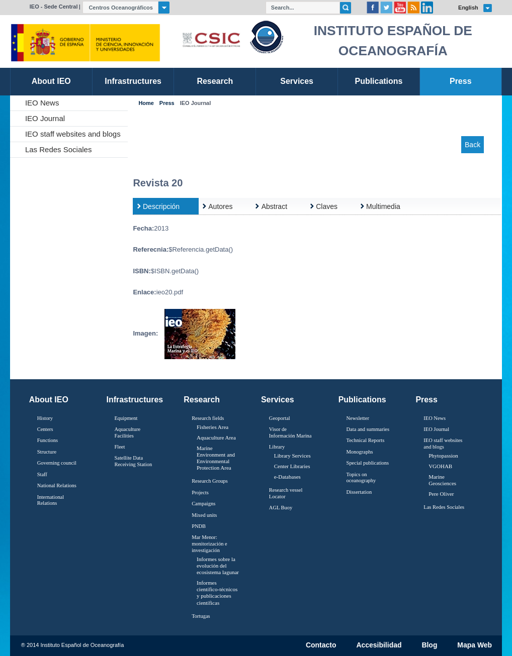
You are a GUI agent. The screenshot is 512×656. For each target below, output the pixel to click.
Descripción (161, 206)
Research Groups (210, 481)
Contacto (321, 645)
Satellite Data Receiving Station (133, 461)
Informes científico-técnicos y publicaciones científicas (217, 593)
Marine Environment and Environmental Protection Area (216, 458)
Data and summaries (368, 429)
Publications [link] (378, 81)
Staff (42, 474)
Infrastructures (135, 399)
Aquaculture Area (216, 437)
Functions (47, 440)
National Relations (56, 485)
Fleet (119, 447)
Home (145, 103)
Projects (200, 492)
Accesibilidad (378, 645)
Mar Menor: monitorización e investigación (209, 543)
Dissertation (359, 492)
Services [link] (296, 81)
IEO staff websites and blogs (73, 134)
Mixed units (204, 515)
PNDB (199, 526)
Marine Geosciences (442, 480)
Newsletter (358, 418)
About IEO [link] (51, 81)
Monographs (360, 452)
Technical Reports (366, 440)
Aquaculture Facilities (127, 432)
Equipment (125, 418)
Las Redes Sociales (58, 149)
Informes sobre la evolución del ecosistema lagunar (218, 565)
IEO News (42, 102)
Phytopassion (443, 456)
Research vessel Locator (286, 493)
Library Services (292, 456)
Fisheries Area (212, 427)
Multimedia (383, 206)
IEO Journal (45, 118)
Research (202, 399)
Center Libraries (292, 466)
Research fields (208, 418)
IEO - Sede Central (54, 7)
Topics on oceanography (361, 478)
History (45, 418)
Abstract (274, 206)
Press (167, 103)
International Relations (50, 500)
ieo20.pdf (170, 292)
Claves (326, 206)
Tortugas (201, 616)
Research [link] (215, 81)
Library (277, 447)
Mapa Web (474, 645)
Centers (45, 429)
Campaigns (203, 503)
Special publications (368, 463)
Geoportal (279, 418)
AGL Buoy (280, 507)
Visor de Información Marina (290, 432)
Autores (220, 206)
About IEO (48, 399)
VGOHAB (440, 466)
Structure (46, 452)
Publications (362, 399)
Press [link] (461, 81)
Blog (429, 645)
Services (277, 399)
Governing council (56, 463)
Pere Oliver (441, 494)
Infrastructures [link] (133, 81)
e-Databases (287, 477)
